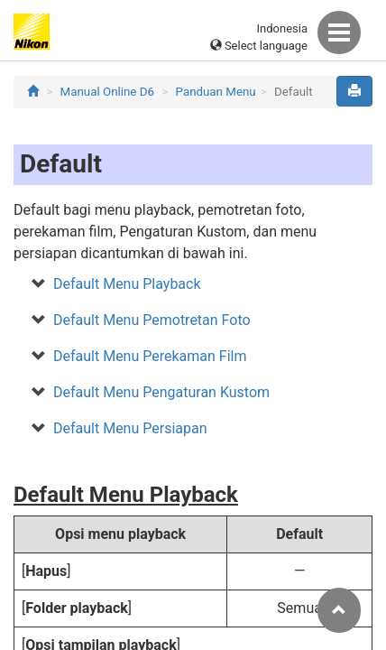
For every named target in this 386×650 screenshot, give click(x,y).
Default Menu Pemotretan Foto (152, 320)
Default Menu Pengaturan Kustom (161, 392)
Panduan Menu (216, 91)
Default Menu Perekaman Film (149, 356)
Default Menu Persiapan (130, 428)
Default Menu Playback (127, 283)
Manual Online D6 (107, 91)
